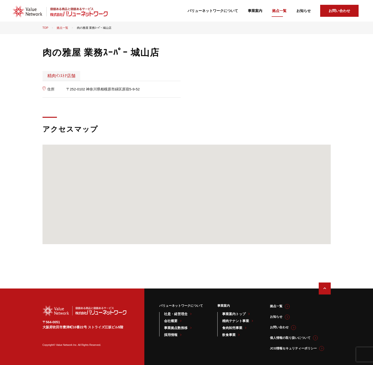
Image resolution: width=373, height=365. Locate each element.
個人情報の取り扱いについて (290, 338)
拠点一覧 (279, 11)
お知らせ (303, 11)
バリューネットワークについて (213, 11)
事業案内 (255, 11)
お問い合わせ (339, 11)
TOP (45, 27)
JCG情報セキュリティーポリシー (293, 348)
